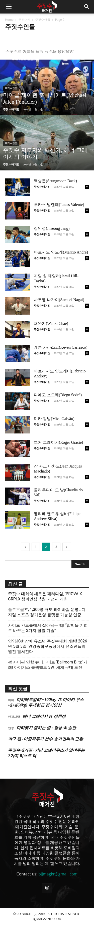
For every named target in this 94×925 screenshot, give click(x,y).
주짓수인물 (42, 20)
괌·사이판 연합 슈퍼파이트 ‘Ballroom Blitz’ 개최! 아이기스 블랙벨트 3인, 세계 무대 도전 (47, 665)
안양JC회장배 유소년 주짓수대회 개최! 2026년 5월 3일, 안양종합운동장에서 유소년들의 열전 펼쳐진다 (47, 646)
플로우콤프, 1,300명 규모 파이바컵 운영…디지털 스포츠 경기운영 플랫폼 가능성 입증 (46, 612)
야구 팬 (14, 739)
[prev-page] (25, 547)
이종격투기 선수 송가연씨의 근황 (53, 739)
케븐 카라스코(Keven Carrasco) (60, 347)
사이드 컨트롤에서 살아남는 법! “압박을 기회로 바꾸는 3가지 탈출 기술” (48, 628)
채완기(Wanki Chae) (51, 323)
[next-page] (66, 547)
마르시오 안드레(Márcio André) (61, 252)
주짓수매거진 (11, 109)
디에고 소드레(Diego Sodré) (58, 395)
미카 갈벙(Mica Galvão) (54, 418)
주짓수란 (24, 20)
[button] (9, 7)
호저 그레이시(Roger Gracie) (58, 442)
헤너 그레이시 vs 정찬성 (44, 716)
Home (9, 20)
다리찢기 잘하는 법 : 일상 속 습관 (46, 727)
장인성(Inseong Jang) (52, 228)
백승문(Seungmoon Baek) (55, 181)
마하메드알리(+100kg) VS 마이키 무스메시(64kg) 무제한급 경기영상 (46, 702)
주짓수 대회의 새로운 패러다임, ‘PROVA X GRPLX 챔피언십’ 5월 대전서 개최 (45, 596)
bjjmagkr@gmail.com (57, 874)
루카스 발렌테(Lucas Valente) (59, 204)
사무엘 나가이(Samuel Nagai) (59, 300)
